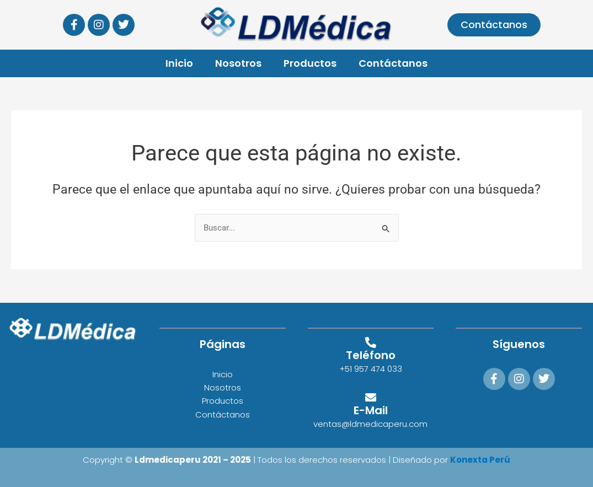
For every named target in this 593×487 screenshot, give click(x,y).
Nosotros (238, 63)
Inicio (179, 63)
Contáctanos (393, 63)
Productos (310, 63)
